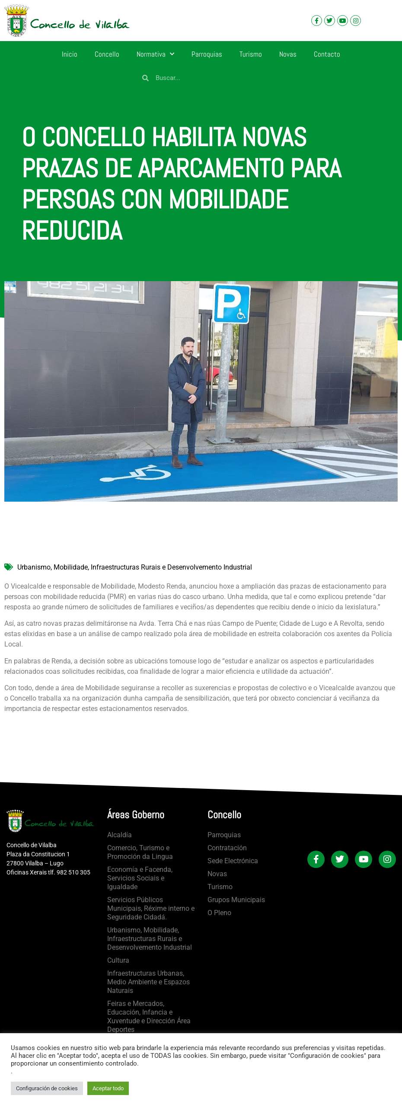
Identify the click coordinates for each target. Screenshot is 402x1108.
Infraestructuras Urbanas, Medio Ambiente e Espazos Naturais (148, 982)
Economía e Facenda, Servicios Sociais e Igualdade (139, 878)
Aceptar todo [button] (108, 1088)
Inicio (69, 54)
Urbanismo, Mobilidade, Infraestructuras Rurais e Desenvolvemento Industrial (134, 567)
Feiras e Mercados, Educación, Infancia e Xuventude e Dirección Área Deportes (149, 1016)
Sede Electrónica (232, 861)
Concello (107, 54)
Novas (288, 54)
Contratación (227, 848)
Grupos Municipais (236, 900)
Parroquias (206, 54)
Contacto (327, 54)
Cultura (118, 960)
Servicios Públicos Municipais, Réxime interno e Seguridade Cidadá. (151, 908)
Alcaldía (119, 835)
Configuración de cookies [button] (47, 1088)
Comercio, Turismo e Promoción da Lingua (140, 852)
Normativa (155, 54)
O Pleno (219, 913)
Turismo (250, 54)
